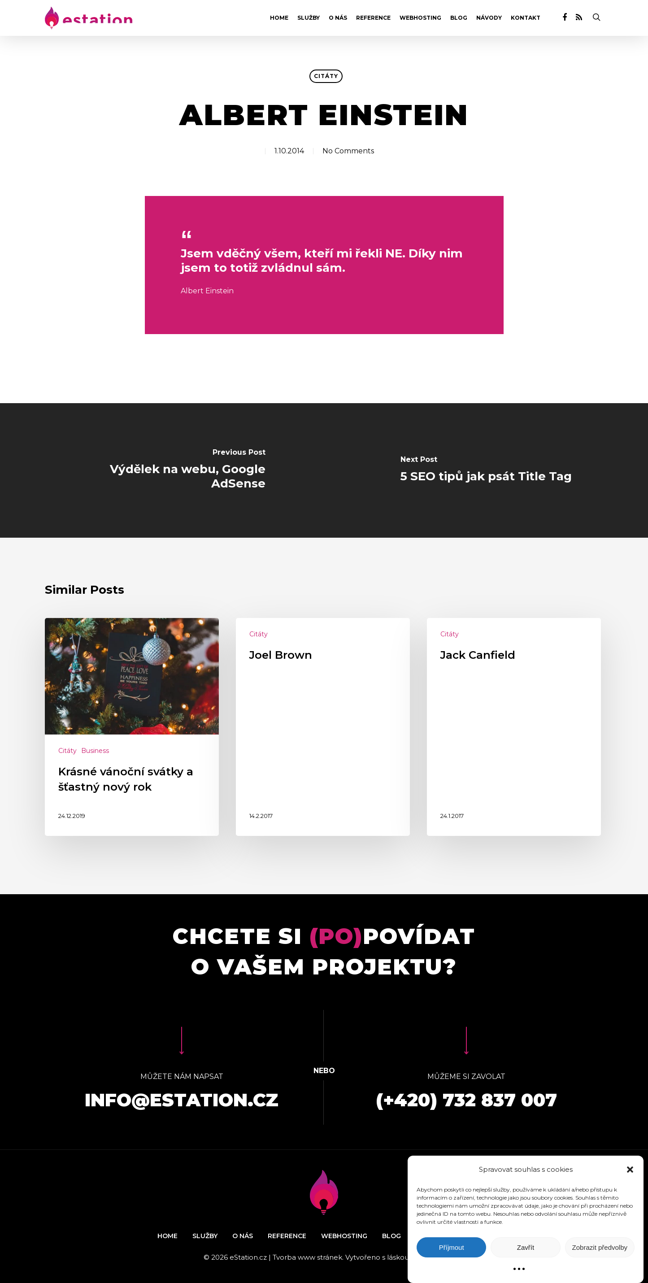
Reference (373, 18)
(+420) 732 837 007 (466, 1100)
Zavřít (525, 1247)
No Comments (348, 151)
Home (279, 18)
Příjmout (451, 1247)
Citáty (326, 76)
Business (95, 751)
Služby (308, 18)
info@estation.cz (181, 1100)
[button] (630, 1169)
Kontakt (525, 18)
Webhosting (420, 18)
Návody (489, 18)
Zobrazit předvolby (599, 1247)
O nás (338, 18)
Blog (458, 18)
